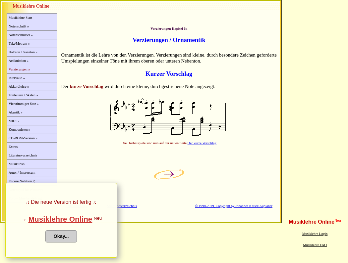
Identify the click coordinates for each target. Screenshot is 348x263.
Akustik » (16, 112)
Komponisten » (19, 129)
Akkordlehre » (19, 86)
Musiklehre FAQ (315, 245)
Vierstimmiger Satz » (24, 104)
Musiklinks (17, 164)
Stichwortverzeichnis (122, 206)
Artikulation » (19, 61)
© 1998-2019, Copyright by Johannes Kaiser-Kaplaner (233, 206)
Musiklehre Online (311, 222)
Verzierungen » (19, 69)
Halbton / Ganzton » (23, 52)
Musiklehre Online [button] (60, 219)
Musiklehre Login (315, 234)
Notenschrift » (19, 26)
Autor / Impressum (22, 172)
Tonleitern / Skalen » (23, 95)
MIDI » (14, 121)
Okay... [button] (61, 236)
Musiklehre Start (20, 18)
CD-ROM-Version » (23, 138)
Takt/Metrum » (19, 43)
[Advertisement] (314, 117)
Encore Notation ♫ (22, 181)
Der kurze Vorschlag (202, 143)
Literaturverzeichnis (23, 155)
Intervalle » (17, 78)
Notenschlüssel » (21, 35)
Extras (13, 147)
